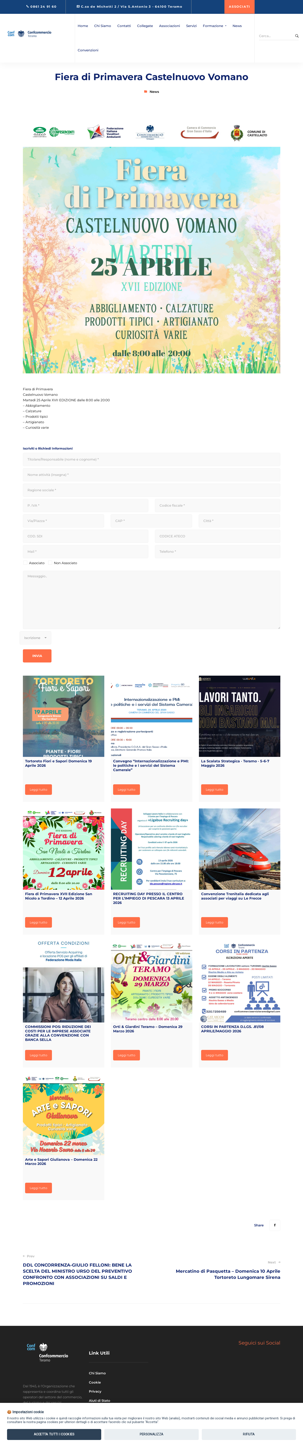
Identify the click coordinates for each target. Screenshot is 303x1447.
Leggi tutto (38, 790)
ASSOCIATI (239, 7)
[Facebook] (274, 1225)
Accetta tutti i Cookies (54, 1434)
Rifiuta (249, 1434)
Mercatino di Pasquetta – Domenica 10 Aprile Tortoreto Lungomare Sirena (221, 1270)
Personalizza (151, 1434)
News (154, 92)
